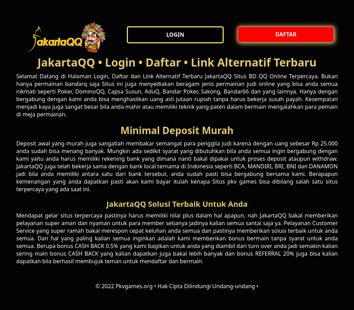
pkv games (242, 181)
